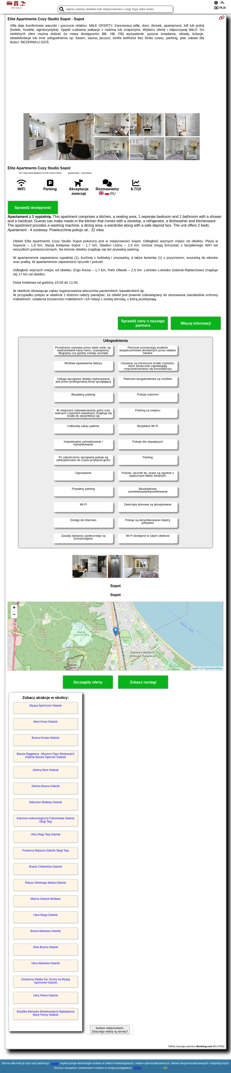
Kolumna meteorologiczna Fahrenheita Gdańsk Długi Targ (46, 820)
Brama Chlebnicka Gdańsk (45, 866)
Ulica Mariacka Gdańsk (45, 963)
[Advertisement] (115, 78)
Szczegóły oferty (87, 682)
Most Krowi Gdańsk (46, 721)
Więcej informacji (196, 323)
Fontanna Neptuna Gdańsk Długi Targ (45, 850)
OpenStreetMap (213, 668)
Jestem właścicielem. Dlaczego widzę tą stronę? (110, 1029)
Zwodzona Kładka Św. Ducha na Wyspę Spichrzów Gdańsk (45, 981)
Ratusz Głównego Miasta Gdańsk (45, 882)
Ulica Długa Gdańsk (45, 915)
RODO (137, 1068)
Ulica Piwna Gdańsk (45, 995)
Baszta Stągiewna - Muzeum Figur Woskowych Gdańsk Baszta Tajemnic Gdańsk (46, 755)
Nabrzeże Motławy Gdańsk (45, 802)
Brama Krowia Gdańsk (45, 737)
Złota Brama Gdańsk (45, 947)
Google (54, 1063)
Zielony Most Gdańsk (46, 770)
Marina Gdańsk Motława (45, 898)
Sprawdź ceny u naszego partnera (143, 323)
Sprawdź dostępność (32, 208)
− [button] (14, 614)
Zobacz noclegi (143, 682)
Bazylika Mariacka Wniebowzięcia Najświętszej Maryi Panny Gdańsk (45, 1013)
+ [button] (14, 608)
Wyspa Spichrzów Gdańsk (45, 705)
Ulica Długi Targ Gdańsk (46, 834)
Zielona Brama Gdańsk (46, 786)
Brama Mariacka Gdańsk (45, 931)
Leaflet (195, 668)
